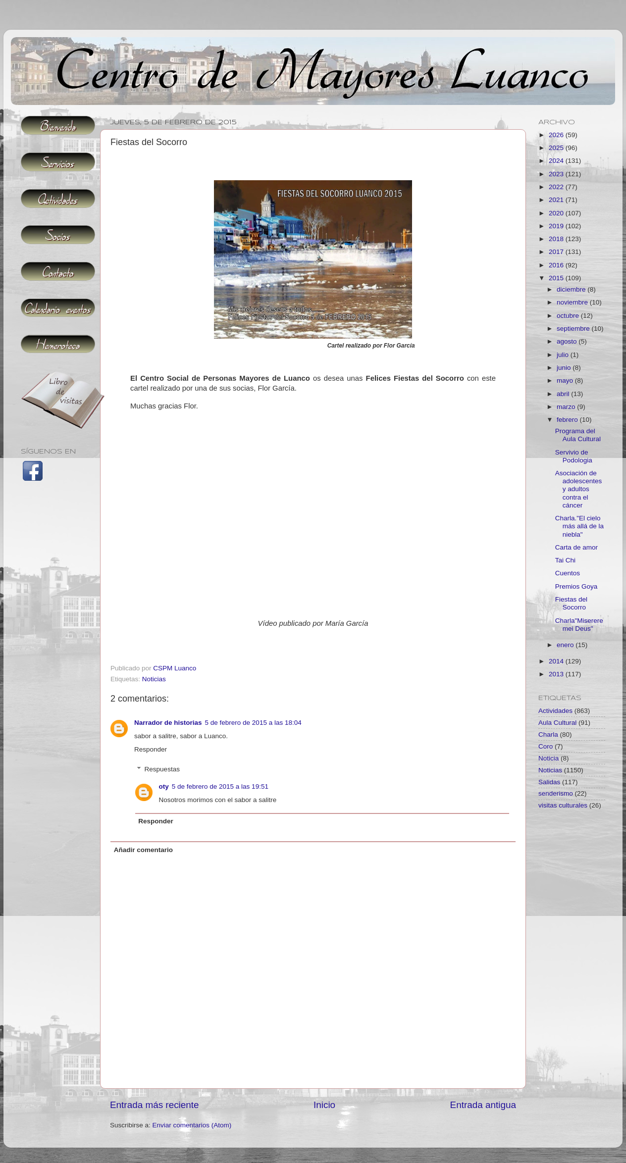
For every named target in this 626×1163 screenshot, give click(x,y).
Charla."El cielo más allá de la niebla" (579, 526)
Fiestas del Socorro (571, 603)
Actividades (555, 710)
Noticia (548, 758)
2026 (557, 135)
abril (564, 394)
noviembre (573, 302)
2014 (557, 661)
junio (565, 367)
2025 (557, 148)
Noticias (154, 679)
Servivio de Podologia (573, 456)
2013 (557, 674)
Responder (150, 749)
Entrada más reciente (154, 1105)
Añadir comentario (143, 850)
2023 (557, 174)
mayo (566, 380)
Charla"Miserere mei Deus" (579, 624)
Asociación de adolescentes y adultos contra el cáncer (578, 489)
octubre (569, 315)
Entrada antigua (483, 1105)
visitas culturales (562, 805)
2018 (557, 239)
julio (564, 354)
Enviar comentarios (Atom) (192, 1125)
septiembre (574, 328)
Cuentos (567, 573)
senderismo (555, 793)
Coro (545, 746)
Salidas (549, 782)
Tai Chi (565, 560)
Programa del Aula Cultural (578, 435)
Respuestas (162, 769)
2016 (557, 265)
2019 (557, 226)
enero (566, 645)
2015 (557, 278)
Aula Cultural (557, 722)
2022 (557, 187)
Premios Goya (576, 586)
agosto (567, 341)
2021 (557, 199)
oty (164, 786)
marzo (567, 406)
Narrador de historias (168, 722)
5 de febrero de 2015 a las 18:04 (253, 722)
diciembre (572, 289)
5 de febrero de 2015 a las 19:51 (220, 786)
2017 (557, 251)
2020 (557, 213)
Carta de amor (576, 547)
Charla (548, 734)
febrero (568, 419)
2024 (557, 160)
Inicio (324, 1105)
